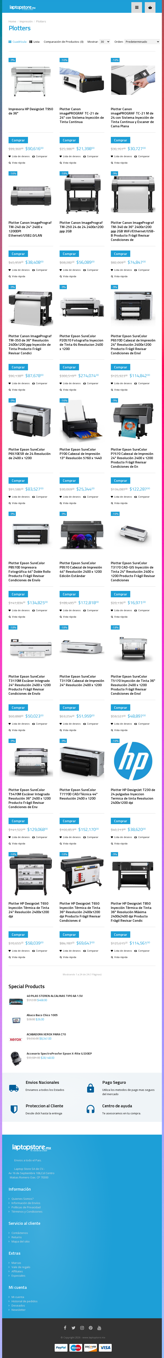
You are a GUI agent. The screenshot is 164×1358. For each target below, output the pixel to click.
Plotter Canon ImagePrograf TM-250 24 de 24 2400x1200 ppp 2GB (81, 226)
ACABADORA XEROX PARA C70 (46, 1034)
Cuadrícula (17, 42)
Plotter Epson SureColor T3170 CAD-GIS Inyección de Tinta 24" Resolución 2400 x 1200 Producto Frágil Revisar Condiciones (133, 571)
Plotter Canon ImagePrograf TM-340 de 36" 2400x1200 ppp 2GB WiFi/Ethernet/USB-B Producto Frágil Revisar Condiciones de (133, 231)
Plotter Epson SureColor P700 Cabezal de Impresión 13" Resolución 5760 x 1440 (81, 453)
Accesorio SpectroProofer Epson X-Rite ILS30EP (59, 1053)
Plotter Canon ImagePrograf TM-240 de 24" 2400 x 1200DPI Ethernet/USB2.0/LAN (30, 228)
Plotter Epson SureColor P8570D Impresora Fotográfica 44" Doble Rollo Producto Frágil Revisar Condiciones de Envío (30, 571)
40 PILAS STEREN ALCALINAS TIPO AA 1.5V (55, 996)
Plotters (41, 21)
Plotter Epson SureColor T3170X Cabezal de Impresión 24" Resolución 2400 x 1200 (82, 680)
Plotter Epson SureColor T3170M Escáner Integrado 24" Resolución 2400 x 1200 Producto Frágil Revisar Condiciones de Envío (30, 685)
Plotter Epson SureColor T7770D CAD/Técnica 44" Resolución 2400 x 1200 (79, 794)
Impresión (26, 21)
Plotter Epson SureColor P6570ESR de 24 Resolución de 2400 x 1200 (30, 453)
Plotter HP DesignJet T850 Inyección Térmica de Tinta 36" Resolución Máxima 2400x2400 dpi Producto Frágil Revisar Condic (131, 912)
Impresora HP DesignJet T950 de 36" (31, 111)
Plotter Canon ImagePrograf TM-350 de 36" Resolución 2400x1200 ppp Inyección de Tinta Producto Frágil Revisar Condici (30, 344)
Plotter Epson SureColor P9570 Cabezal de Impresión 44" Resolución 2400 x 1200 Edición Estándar (81, 569)
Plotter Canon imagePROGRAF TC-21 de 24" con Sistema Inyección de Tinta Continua (82, 115)
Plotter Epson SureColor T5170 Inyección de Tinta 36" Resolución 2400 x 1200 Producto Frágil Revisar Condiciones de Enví (133, 685)
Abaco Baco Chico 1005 (42, 1015)
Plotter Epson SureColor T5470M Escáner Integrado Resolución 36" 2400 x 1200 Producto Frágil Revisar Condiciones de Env (30, 798)
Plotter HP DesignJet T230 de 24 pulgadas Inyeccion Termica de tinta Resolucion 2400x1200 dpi (133, 796)
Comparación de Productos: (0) (63, 42)
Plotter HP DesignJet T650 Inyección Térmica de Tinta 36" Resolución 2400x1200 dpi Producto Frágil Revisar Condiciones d (80, 912)
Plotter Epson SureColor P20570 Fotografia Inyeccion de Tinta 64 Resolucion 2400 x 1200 (81, 342)
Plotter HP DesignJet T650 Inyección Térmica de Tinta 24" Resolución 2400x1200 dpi (29, 909)
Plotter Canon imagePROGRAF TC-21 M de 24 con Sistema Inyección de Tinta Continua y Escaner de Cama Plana (132, 117)
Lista (34, 42)
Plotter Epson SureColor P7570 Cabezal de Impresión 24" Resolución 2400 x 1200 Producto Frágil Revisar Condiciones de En (132, 458)
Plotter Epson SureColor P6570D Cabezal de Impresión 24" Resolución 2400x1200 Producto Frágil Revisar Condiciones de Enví (133, 344)
